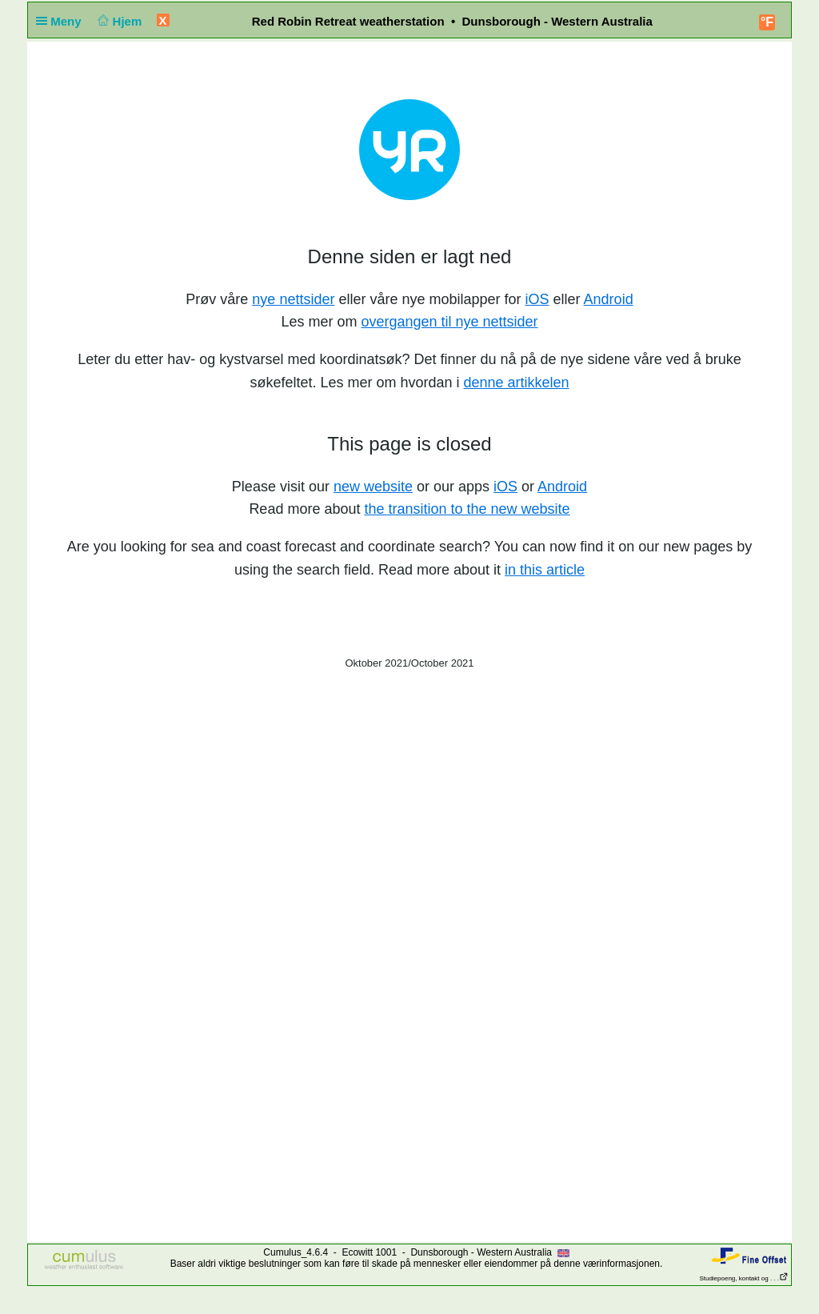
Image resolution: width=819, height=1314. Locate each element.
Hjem (118, 21)
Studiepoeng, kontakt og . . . (744, 1278)
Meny (62, 21)
